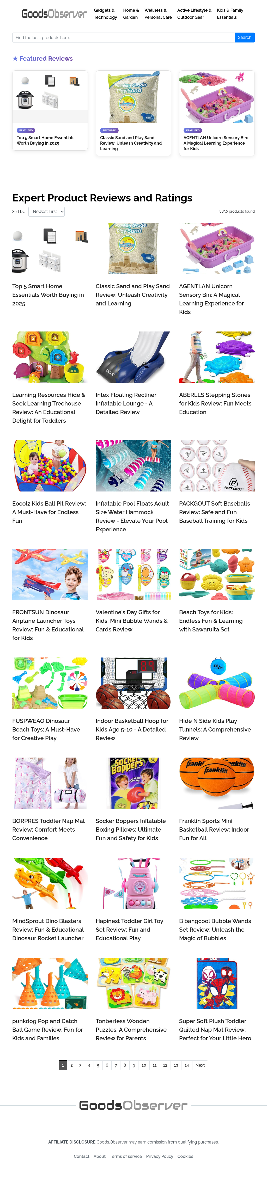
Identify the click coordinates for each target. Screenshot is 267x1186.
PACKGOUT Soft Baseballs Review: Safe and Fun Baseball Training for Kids (214, 512)
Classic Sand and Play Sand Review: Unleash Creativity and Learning (133, 295)
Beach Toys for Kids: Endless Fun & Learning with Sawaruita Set (211, 621)
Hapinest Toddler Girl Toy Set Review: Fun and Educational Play (129, 930)
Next (200, 1065)
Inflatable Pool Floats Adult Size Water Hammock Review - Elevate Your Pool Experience (132, 516)
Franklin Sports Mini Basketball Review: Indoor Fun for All (214, 829)
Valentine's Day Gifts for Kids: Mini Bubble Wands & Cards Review (132, 621)
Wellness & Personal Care (158, 14)
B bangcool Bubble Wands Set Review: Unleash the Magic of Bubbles (215, 930)
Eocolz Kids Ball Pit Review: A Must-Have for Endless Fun (49, 512)
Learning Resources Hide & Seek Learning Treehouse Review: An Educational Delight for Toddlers (49, 407)
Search (244, 37)
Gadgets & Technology (105, 14)
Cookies (185, 1156)
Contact (81, 1156)
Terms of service (126, 1156)
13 (176, 1065)
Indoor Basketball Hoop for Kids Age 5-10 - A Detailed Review (132, 729)
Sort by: (18, 212)
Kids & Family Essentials (230, 14)
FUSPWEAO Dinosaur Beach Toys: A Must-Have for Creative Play (46, 729)
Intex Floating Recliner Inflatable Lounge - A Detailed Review (126, 403)
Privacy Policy (159, 1156)
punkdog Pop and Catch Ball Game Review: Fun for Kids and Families (47, 1030)
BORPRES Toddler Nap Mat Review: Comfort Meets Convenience (48, 829)
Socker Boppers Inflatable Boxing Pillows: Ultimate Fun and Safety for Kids (131, 829)
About (100, 1156)
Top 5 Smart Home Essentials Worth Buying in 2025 (48, 295)
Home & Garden (131, 14)
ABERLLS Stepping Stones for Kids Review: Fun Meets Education (215, 403)
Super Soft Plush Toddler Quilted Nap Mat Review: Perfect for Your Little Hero (215, 1030)
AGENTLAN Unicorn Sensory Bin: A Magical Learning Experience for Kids (211, 299)
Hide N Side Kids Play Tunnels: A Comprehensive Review (215, 729)
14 (187, 1065)
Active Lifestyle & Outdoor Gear (194, 14)
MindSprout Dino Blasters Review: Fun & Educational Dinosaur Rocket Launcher (48, 930)
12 (165, 1065)
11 (155, 1065)
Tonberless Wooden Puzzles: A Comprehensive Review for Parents (131, 1030)
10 (144, 1065)
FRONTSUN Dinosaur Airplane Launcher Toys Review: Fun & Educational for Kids (48, 625)
